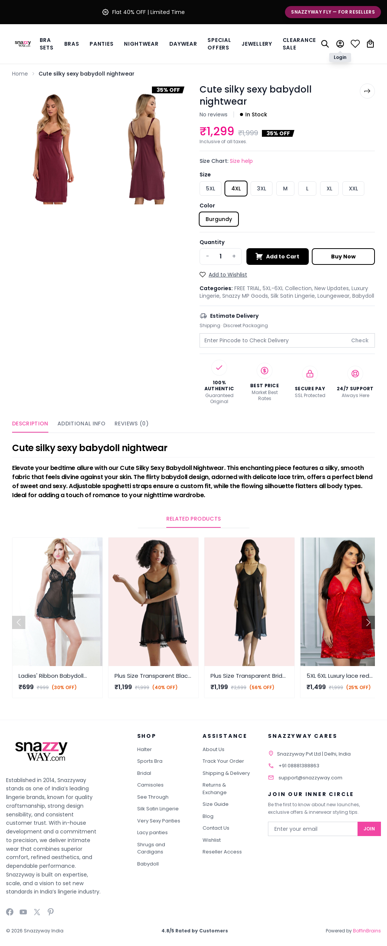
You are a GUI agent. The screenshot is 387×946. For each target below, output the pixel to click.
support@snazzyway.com (310, 777)
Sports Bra (150, 761)
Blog (208, 816)
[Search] (325, 43)
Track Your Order (223, 761)
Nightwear (141, 44)
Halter (144, 749)
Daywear (183, 44)
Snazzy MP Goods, (246, 296)
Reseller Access (222, 851)
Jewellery (256, 44)
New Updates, (332, 288)
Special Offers (219, 43)
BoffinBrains (367, 930)
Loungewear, (334, 296)
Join (369, 828)
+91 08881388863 (299, 765)
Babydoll (363, 296)
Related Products (193, 518)
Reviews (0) (132, 423)
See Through (153, 797)
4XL (236, 188)
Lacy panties (152, 832)
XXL (353, 188)
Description (30, 423)
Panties (101, 44)
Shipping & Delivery (226, 773)
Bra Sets (47, 43)
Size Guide (216, 804)
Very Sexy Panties (158, 820)
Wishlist (212, 840)
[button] (368, 622)
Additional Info (81, 423)
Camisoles (150, 784)
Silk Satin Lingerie (158, 808)
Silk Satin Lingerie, (294, 296)
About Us (213, 749)
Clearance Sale (299, 43)
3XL (261, 188)
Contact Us (216, 828)
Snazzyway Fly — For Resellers (333, 12)
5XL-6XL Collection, (288, 288)
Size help (241, 161)
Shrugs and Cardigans (151, 848)
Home (20, 73)
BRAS (71, 44)
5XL (210, 188)
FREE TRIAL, (248, 288)
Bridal (144, 773)
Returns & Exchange (215, 788)
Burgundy (219, 219)
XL (329, 188)
